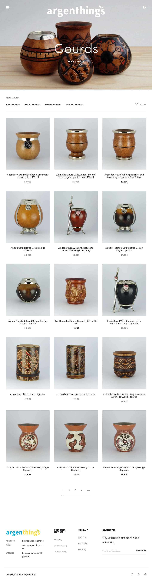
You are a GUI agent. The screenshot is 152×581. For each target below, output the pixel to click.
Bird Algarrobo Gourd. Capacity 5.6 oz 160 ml (76, 322)
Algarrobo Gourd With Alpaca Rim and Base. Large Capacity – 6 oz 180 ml (76, 176)
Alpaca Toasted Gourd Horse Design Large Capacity (124, 249)
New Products (52, 104)
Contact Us (83, 543)
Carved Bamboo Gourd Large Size (27, 394)
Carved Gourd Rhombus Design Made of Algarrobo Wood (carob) (124, 395)
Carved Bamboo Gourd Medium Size (76, 394)
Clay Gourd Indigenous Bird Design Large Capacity (124, 469)
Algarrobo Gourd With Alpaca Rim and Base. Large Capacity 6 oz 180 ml (124, 176)
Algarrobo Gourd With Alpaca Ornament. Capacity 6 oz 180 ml (28, 176)
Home (71, 61)
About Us (82, 537)
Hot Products (32, 104)
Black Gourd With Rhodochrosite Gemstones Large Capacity (124, 322)
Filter (140, 104)
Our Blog (82, 549)
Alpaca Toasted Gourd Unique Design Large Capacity (27, 322)
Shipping (58, 539)
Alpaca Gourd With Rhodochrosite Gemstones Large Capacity (75, 249)
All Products (13, 104)
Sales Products (74, 104)
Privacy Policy (60, 551)
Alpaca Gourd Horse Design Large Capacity (28, 249)
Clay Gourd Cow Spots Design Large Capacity (76, 469)
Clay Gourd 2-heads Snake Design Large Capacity (28, 469)
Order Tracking (60, 545)
